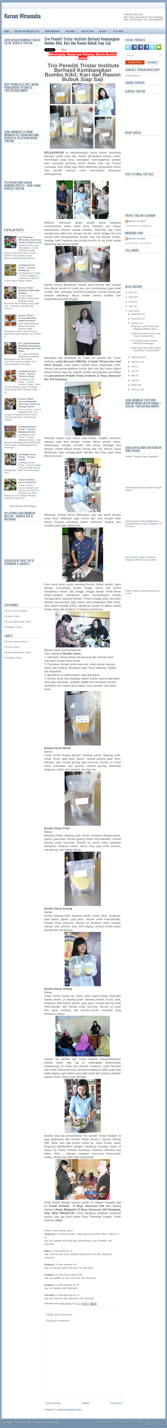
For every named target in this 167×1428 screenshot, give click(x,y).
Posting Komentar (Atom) (69, 1409)
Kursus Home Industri (16, 611)
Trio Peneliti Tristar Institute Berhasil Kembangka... (144, 342)
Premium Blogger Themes (154, 1422)
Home (6, 31)
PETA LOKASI (118, 31)
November (136, 318)
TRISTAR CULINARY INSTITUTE (27, 31)
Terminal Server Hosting (155, 1424)
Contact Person (133, 75)
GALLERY (105, 30)
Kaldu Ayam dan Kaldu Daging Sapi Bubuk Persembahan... (146, 349)
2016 (131, 311)
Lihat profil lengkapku (138, 226)
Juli (133, 366)
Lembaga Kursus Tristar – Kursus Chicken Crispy (27, 373)
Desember (136, 314)
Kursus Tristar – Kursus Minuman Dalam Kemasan (27, 318)
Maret (134, 385)
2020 (131, 292)
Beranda (85, 1403)
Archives (152, 62)
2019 (131, 297)
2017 (131, 306)
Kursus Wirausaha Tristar (18, 621)
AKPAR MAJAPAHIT (52, 31)
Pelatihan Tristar (14, 627)
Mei (133, 375)
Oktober (135, 323)
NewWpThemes (110, 1422)
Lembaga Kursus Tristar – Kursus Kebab (27, 457)
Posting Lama (116, 1403)
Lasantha (138, 1422)
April (133, 380)
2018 (131, 301)
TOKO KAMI (72, 30)
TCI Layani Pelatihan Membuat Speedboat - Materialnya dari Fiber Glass (29, 347)
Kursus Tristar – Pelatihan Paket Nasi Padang (29, 290)
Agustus (135, 362)
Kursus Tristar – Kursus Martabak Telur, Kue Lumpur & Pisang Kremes (29, 403)
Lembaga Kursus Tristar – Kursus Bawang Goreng (27, 429)
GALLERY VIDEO (87, 31)
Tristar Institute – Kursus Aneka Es (27, 481)
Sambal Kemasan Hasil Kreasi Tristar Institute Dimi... (146, 334)
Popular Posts (135, 62)
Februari (135, 389)
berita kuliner (137, 221)
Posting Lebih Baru (53, 1403)
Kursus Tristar (13, 616)
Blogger (32, 506)
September (137, 357)
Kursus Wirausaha (22, 16)
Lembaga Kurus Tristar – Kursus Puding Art (26, 267)
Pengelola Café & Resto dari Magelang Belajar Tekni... (145, 327)
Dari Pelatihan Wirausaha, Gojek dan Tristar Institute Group (30, 240)
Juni (133, 371)
